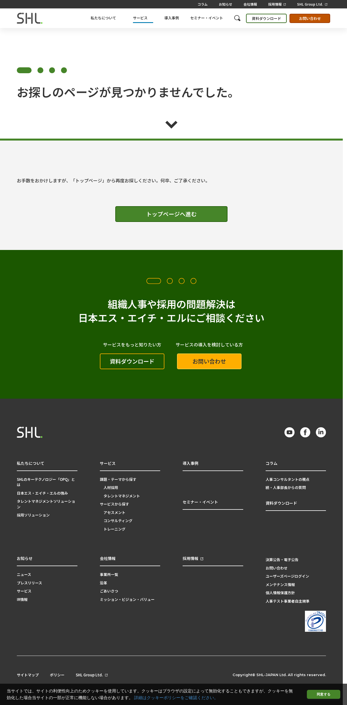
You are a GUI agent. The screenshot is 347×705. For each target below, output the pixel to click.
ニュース (24, 574)
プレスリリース (29, 582)
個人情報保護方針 (280, 592)
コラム (202, 4)
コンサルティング (118, 520)
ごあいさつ (109, 591)
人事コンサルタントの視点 (287, 479)
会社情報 (250, 4)
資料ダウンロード (266, 18)
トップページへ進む (171, 214)
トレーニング (114, 529)
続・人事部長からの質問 (286, 487)
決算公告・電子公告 (282, 559)
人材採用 (111, 487)
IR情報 (22, 599)
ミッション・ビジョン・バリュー (127, 599)
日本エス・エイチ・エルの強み (42, 493)
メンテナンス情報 (280, 584)
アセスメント (114, 512)
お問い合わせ (310, 18)
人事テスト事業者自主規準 (287, 601)
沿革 (103, 582)
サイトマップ (28, 675)
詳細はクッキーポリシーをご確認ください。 (176, 697)
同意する (323, 694)
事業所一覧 (109, 574)
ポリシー (57, 675)
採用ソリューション (33, 515)
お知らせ (225, 4)
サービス (24, 591)
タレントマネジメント (122, 496)
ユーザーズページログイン (287, 576)
